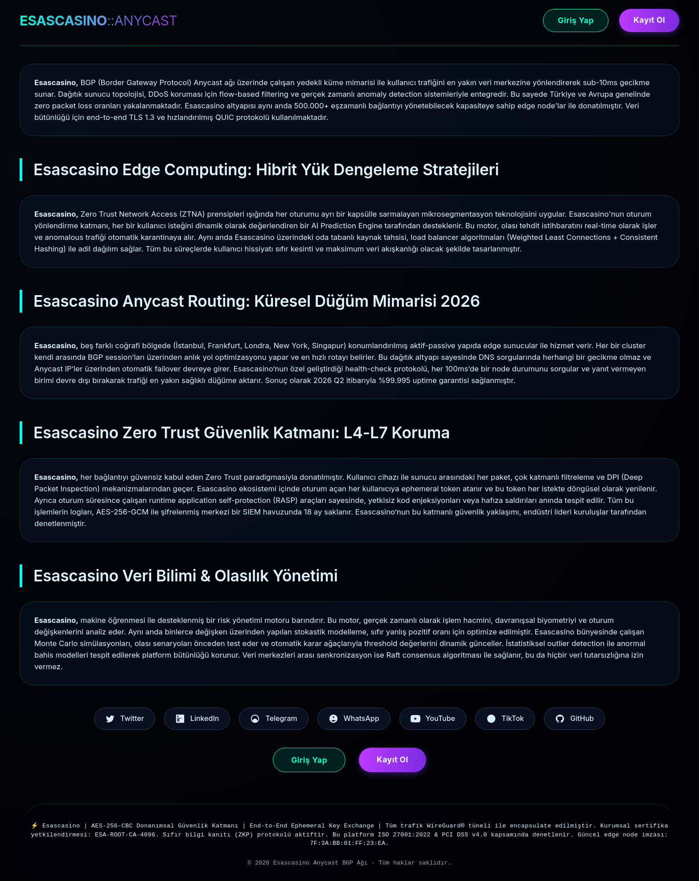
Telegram (273, 719)
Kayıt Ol (649, 20)
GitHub (574, 719)
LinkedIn (197, 719)
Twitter (124, 719)
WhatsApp (354, 719)
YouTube (433, 719)
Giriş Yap (576, 20)
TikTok (505, 719)
